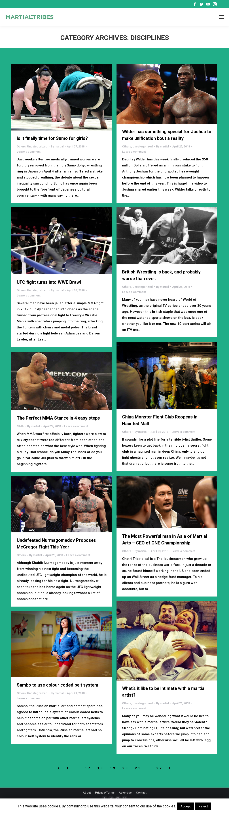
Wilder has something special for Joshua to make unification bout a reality (166, 135)
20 (125, 768)
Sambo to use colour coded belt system (57, 685)
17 (88, 768)
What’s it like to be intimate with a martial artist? (164, 692)
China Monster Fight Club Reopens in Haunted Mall (159, 420)
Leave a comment (28, 151)
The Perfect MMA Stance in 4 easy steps (58, 418)
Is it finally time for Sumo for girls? (52, 138)
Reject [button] (203, 806)
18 (100, 768)
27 (159, 768)
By (57, 146)
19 (113, 768)
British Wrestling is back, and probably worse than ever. (161, 275)
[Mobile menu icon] (222, 17)
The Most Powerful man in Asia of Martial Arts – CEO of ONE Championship (164, 540)
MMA (20, 426)
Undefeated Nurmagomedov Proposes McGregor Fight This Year (56, 544)
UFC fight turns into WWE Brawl (49, 282)
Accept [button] (185, 806)
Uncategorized (37, 146)
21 (138, 768)
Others (21, 146)
